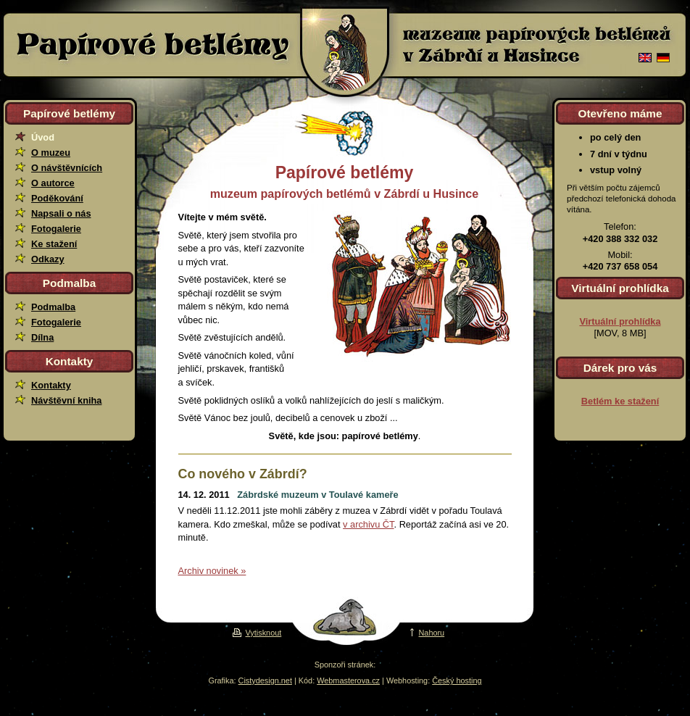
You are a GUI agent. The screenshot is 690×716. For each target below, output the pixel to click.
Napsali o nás (61, 213)
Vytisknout (250, 632)
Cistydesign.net (265, 680)
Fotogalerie (56, 228)
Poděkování (57, 198)
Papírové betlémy (150, 45)
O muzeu (50, 152)
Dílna (42, 337)
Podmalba (53, 306)
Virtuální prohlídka (619, 321)
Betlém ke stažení (620, 401)
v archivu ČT (368, 524)
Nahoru (423, 632)
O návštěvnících (66, 167)
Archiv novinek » (212, 570)
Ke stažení (54, 243)
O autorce (53, 183)
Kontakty (51, 385)
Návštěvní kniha (66, 400)
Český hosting (456, 680)
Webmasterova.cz (348, 680)
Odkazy (48, 259)
